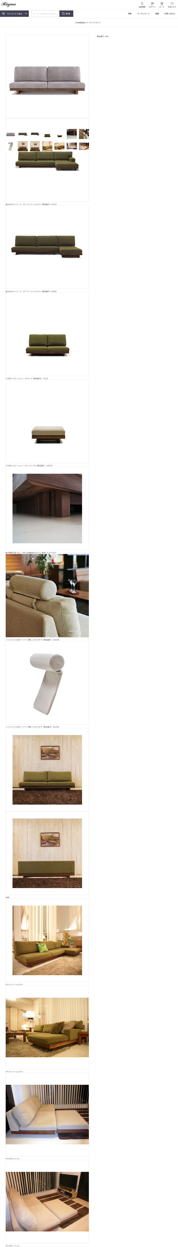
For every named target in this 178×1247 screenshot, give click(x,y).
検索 (68, 13)
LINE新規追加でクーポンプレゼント (88, 22)
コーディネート (143, 13)
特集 (130, 13)
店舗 (157, 13)
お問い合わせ (169, 13)
